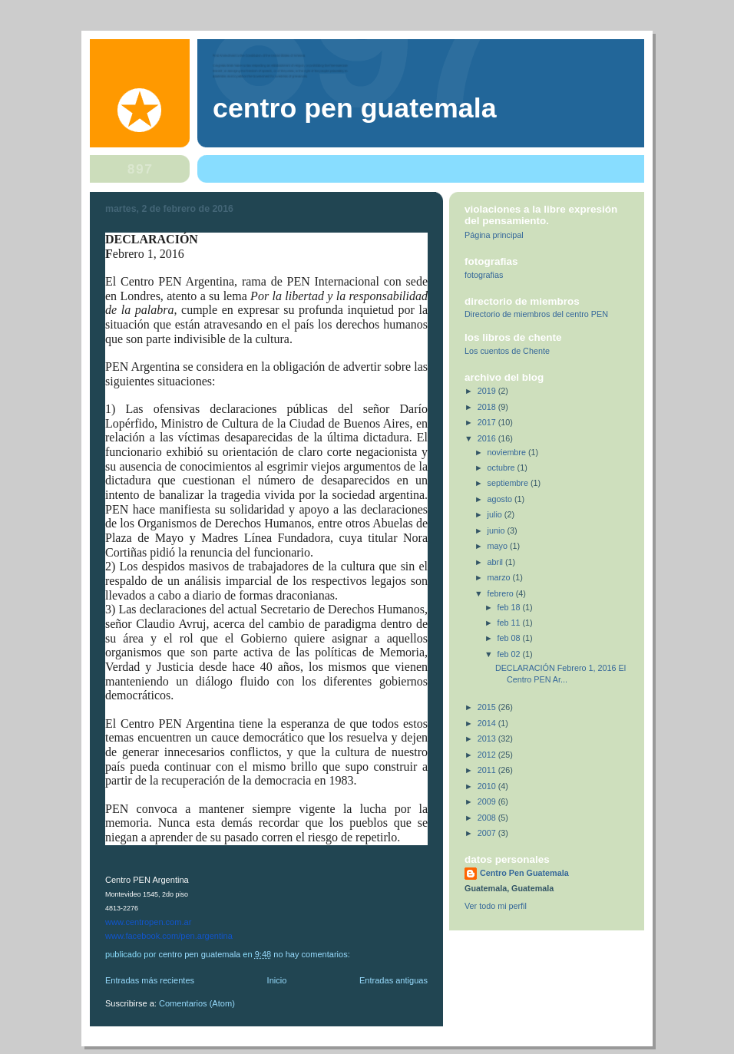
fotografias (484, 274)
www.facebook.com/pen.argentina (169, 935)
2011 (488, 770)
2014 (488, 723)
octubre (502, 467)
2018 (488, 406)
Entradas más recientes (149, 980)
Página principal (494, 235)
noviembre (508, 452)
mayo (499, 545)
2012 (488, 754)
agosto (501, 499)
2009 (488, 801)
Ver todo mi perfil (496, 905)
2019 (488, 390)
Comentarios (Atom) (197, 1003)
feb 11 (510, 622)
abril (496, 562)
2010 (488, 786)
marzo (500, 577)
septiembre (509, 482)
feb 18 (510, 607)
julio (496, 514)
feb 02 (510, 654)
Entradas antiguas (393, 980)
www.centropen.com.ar (148, 922)
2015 (488, 707)
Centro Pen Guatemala (355, 108)
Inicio (277, 980)
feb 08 (510, 638)
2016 (488, 438)
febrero (502, 593)
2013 (488, 738)
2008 (488, 817)
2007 (488, 833)
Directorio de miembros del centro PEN (536, 314)
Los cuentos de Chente (507, 350)
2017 (488, 422)
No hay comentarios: (312, 954)
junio (498, 530)
